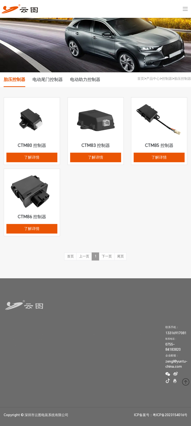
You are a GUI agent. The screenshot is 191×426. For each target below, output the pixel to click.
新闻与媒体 (39, 339)
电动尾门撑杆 (65, 343)
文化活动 (38, 343)
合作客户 (12, 347)
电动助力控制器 (85, 79)
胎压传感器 (64, 335)
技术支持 (88, 335)
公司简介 (12, 335)
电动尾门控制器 (47, 79)
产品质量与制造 (15, 351)
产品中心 (153, 78)
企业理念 (38, 335)
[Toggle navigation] (185, 9)
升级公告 (88, 339)
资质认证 (12, 343)
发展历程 (12, 339)
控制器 (167, 78)
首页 (140, 78)
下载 (86, 343)
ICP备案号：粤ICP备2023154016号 (160, 415)
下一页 (107, 258)
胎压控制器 (14, 79)
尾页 (120, 258)
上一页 (84, 258)
